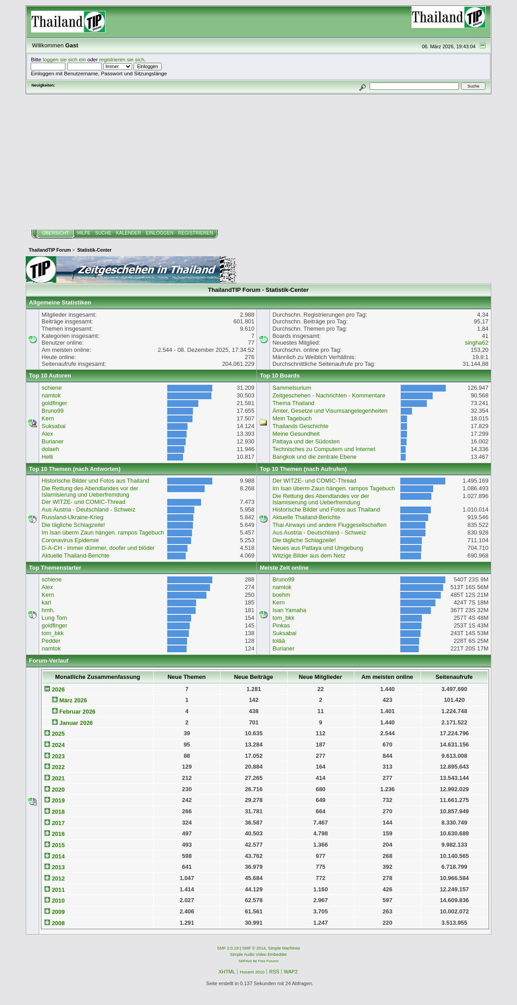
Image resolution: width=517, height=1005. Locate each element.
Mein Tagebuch (291, 418)
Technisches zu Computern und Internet (323, 449)
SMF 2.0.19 (227, 948)
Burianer (52, 441)
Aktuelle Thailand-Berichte (75, 555)
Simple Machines (284, 948)
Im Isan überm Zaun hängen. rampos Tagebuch (102, 532)
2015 (58, 845)
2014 (58, 856)
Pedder (50, 640)
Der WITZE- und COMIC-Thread (83, 501)
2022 (58, 767)
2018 (58, 811)
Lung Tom (54, 617)
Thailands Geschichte (300, 426)
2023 (58, 756)
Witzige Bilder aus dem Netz (308, 555)
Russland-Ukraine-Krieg (72, 517)
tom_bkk (52, 633)
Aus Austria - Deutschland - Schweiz (88, 509)
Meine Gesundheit (296, 433)
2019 (58, 800)
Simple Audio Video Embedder (258, 954)
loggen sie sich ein (64, 59)
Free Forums (268, 961)
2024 (58, 745)
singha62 (476, 342)
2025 (58, 733)
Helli (47, 456)
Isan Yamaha (289, 610)
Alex (47, 433)
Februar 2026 (77, 711)
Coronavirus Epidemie (70, 540)
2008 (58, 923)
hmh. (48, 610)
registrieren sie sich (121, 59)
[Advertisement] (258, 162)
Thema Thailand (293, 403)
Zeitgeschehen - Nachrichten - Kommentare (328, 395)
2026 (58, 689)
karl (46, 602)
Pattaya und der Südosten (305, 441)
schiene (51, 387)
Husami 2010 (252, 972)
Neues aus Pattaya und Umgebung (317, 547)
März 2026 (73, 700)
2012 (58, 878)
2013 (58, 867)
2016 (58, 833)
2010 (58, 900)
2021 (58, 778)
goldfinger (54, 403)
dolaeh (50, 449)
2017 (58, 823)
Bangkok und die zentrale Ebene (314, 456)
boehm (281, 594)
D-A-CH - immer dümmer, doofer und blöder (98, 547)
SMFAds (245, 961)
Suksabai (53, 426)
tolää (278, 640)
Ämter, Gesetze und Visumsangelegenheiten (329, 410)
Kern (47, 418)
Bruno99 (52, 410)
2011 (58, 889)
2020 (58, 789)
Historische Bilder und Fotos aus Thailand (95, 480)
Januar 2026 (76, 722)
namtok (50, 395)
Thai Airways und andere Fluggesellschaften (329, 524)
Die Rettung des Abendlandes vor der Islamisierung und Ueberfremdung (89, 491)
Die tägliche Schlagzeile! (73, 524)
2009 (58, 911)
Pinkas (281, 625)
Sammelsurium (291, 387)
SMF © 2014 (254, 948)
